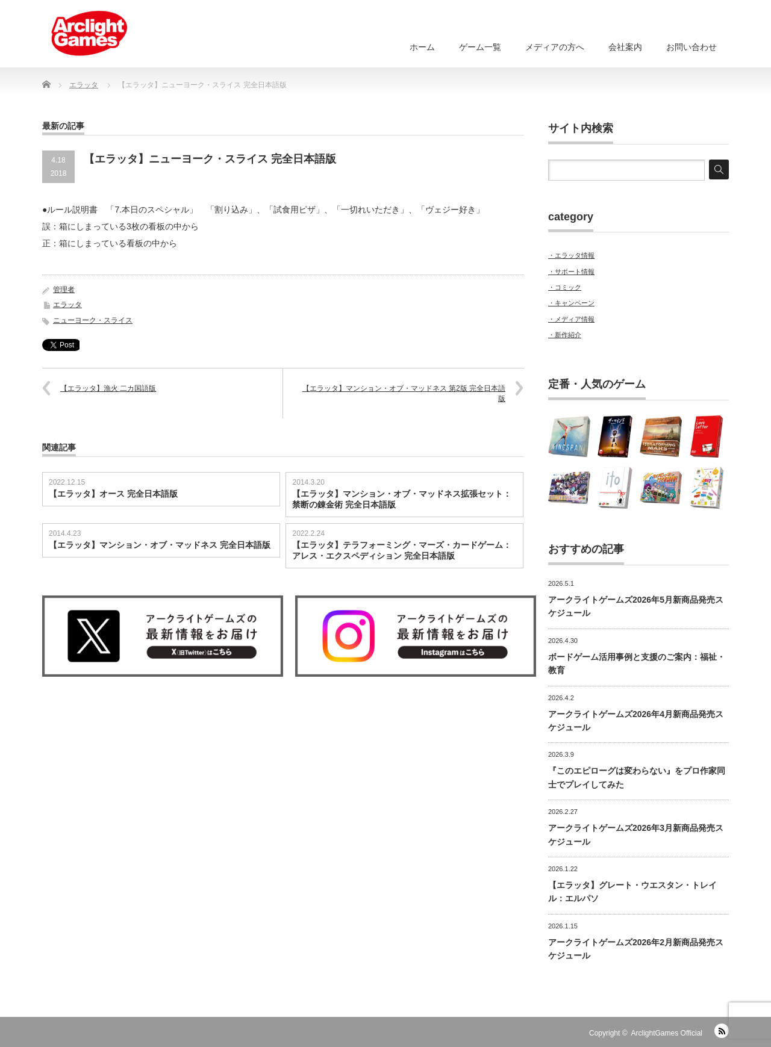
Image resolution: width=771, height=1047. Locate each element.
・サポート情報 (571, 271)
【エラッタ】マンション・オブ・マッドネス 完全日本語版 (159, 545)
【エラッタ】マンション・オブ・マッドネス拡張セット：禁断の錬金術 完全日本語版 (401, 499)
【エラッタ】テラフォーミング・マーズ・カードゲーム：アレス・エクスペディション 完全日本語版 (401, 550)
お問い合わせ (691, 47)
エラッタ (67, 304)
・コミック (564, 287)
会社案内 (625, 47)
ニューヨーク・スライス (93, 320)
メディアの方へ (554, 47)
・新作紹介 (564, 334)
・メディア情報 (571, 319)
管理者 (64, 289)
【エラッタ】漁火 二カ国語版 (108, 388)
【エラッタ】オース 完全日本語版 (113, 494)
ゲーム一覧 (480, 47)
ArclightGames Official (666, 1033)
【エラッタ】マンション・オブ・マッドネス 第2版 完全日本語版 (403, 393)
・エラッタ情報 (571, 255)
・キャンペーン (571, 302)
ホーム (422, 47)
